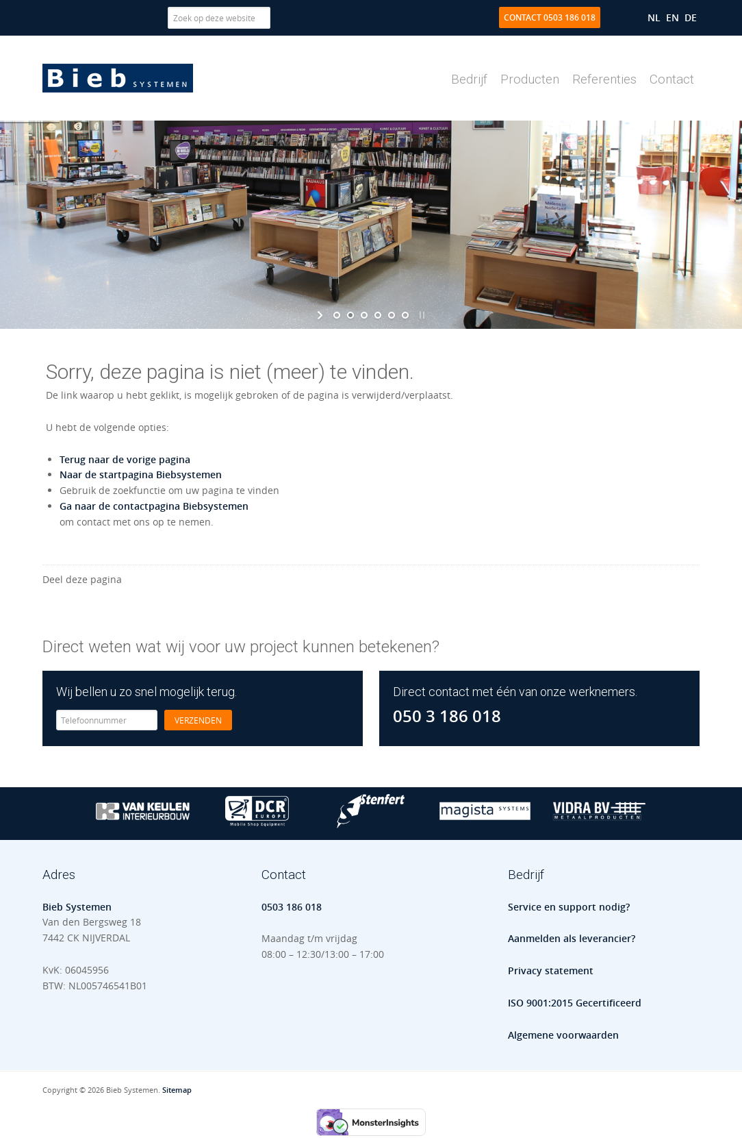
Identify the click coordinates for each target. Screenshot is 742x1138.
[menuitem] (654, 17)
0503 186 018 (291, 906)
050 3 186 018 (447, 716)
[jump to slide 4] (378, 315)
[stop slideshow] (420, 315)
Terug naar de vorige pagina (125, 459)
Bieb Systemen (117, 78)
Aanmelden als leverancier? (571, 938)
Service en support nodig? (569, 906)
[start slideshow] (321, 315)
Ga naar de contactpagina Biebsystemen (154, 505)
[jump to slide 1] (337, 315)
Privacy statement (550, 970)
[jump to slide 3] (364, 315)
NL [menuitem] (654, 17)
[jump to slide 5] (391, 315)
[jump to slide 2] (350, 315)
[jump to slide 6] (405, 315)
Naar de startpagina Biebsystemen (141, 474)
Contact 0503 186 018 (550, 17)
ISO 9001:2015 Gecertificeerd (574, 1002)
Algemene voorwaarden (563, 1034)
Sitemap (177, 1090)
